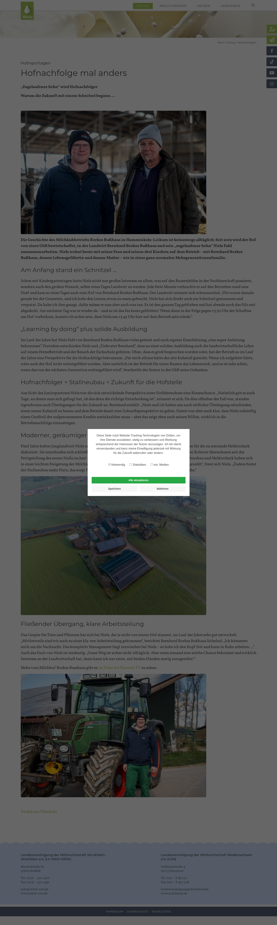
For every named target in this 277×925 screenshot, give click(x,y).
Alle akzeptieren (139, 480)
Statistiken (137, 464)
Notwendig (116, 464)
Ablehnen (163, 488)
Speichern (114, 488)
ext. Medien (160, 464)
